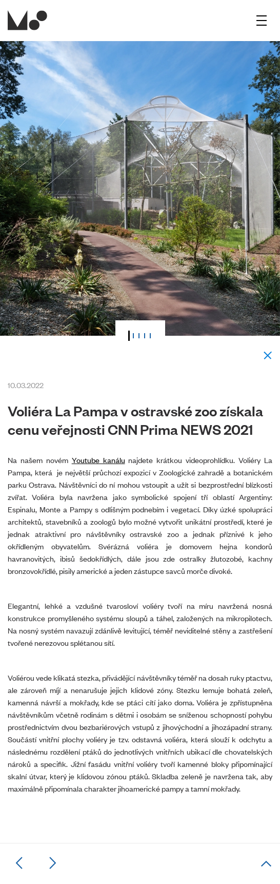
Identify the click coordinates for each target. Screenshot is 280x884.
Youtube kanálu (98, 459)
